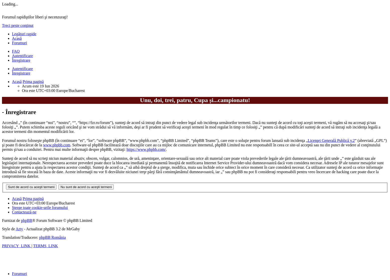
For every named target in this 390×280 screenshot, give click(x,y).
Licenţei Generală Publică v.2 (331, 140)
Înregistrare (21, 73)
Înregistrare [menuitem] (21, 60)
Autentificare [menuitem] (22, 56)
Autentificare (22, 69)
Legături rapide (24, 34)
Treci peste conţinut (18, 25)
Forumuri (19, 43)
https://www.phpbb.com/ (146, 149)
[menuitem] (16, 51)
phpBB (26, 220)
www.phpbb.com (56, 145)
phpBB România (52, 237)
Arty (19, 229)
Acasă (17, 38)
